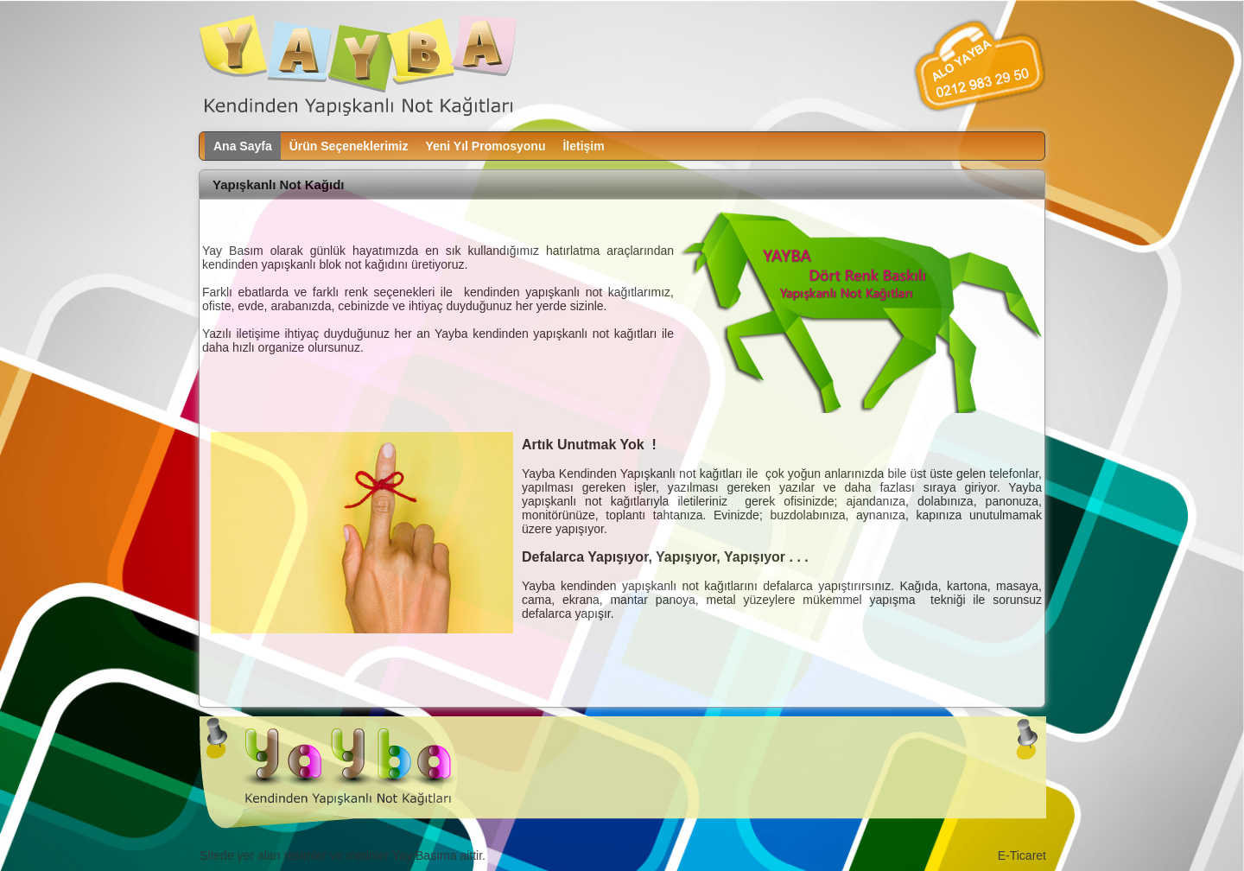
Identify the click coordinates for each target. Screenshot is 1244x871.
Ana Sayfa (242, 146)
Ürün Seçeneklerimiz (349, 146)
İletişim (583, 146)
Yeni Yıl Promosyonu (485, 146)
